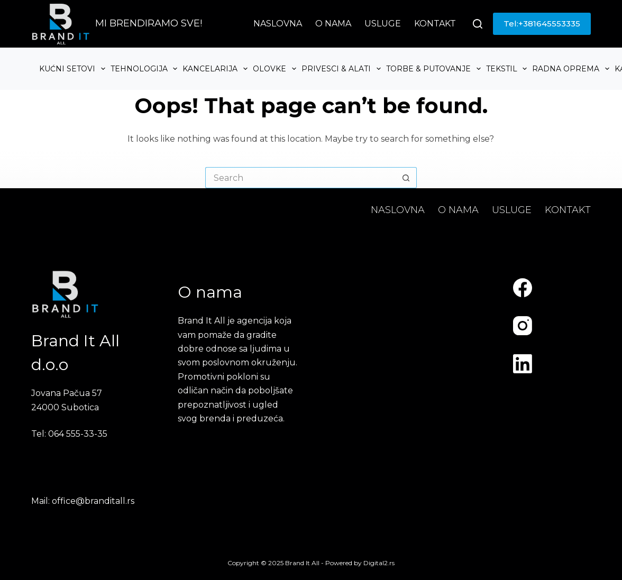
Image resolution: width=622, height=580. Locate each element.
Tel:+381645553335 (542, 24)
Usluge (382, 24)
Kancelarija (216, 68)
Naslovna (277, 24)
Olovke (276, 68)
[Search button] (406, 177)
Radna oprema (572, 68)
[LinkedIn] (522, 363)
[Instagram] (522, 325)
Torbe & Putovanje (434, 68)
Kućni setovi (73, 68)
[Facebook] (522, 287)
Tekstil (508, 68)
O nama (333, 24)
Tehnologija (145, 68)
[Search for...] (300, 177)
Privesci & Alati (342, 68)
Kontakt (435, 24)
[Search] (477, 24)
